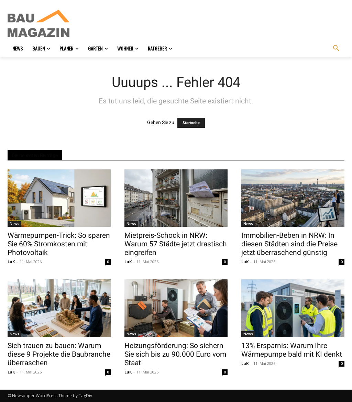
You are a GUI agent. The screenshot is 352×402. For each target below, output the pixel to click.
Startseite (191, 123)
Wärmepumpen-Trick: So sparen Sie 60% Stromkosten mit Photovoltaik (59, 244)
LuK (11, 261)
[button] (336, 48)
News (14, 223)
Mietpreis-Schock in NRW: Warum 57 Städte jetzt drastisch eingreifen (175, 244)
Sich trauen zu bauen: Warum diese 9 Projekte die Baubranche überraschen (59, 354)
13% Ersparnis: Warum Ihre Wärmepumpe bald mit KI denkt (291, 350)
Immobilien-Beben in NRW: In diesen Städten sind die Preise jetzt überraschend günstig (289, 244)
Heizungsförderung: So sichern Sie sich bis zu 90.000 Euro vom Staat (175, 354)
